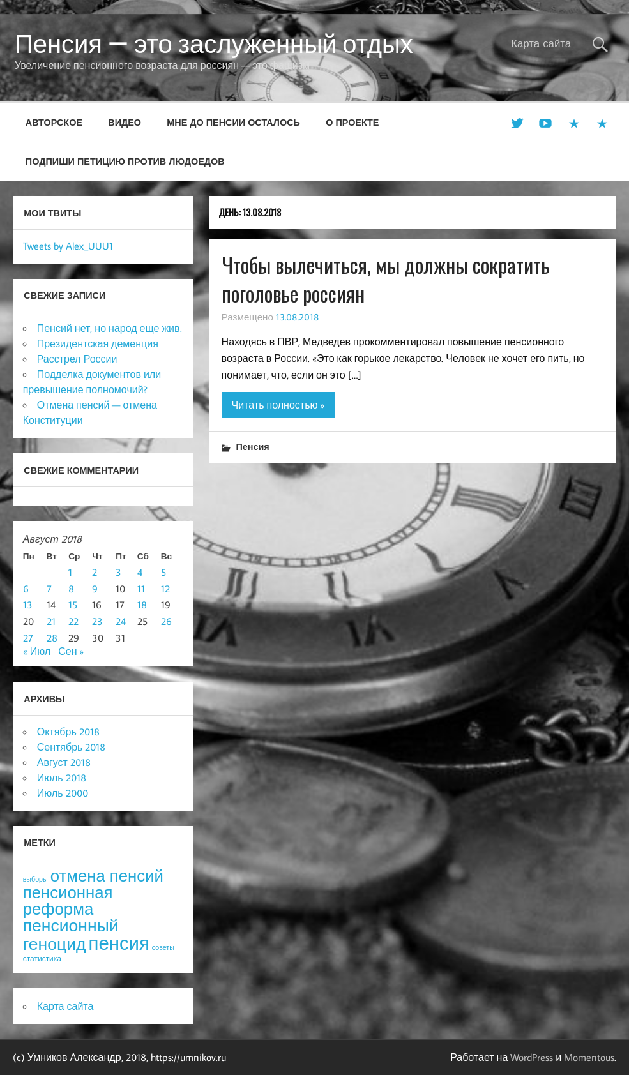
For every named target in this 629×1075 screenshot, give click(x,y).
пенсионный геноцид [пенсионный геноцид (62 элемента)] (71, 934)
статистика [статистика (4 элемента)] (42, 958)
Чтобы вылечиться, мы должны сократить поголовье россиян (386, 279)
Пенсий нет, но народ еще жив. (109, 328)
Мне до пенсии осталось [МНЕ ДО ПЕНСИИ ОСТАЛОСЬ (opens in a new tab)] (233, 122)
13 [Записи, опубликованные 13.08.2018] (28, 604)
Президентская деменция (97, 343)
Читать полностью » (278, 404)
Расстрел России (77, 358)
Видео (124, 122)
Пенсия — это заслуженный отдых (214, 43)
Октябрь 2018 (68, 731)
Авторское (54, 122)
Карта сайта (541, 43)
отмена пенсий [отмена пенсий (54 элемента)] (106, 875)
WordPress (531, 1057)
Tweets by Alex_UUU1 (68, 245)
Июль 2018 (61, 777)
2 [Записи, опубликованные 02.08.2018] (94, 572)
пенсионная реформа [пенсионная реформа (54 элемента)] (68, 900)
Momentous (589, 1057)
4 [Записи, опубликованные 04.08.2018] (139, 572)
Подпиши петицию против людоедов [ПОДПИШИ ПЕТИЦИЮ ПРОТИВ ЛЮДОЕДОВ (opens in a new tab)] (125, 161)
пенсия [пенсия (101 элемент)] (119, 943)
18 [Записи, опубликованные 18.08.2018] (142, 604)
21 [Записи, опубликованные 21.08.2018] (51, 621)
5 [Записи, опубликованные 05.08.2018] (163, 572)
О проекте (352, 122)
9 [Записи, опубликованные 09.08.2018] (95, 588)
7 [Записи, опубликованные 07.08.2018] (49, 588)
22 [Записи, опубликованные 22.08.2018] (73, 621)
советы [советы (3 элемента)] (163, 947)
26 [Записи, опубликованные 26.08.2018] (166, 621)
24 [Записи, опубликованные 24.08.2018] (121, 621)
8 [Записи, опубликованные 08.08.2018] (71, 588)
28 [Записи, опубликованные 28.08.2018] (52, 637)
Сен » (71, 651)
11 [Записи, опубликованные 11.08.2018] (141, 588)
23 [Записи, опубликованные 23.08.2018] (97, 621)
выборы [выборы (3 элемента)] (35, 879)
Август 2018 (64, 762)
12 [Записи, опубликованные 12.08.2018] (165, 588)
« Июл (36, 651)
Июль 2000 (62, 792)
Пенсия (252, 446)
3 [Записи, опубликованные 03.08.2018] (118, 572)
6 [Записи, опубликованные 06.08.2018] (26, 588)
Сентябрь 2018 (71, 746)
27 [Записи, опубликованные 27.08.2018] (28, 637)
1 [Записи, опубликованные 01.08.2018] (70, 572)
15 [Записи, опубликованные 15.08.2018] (72, 604)
